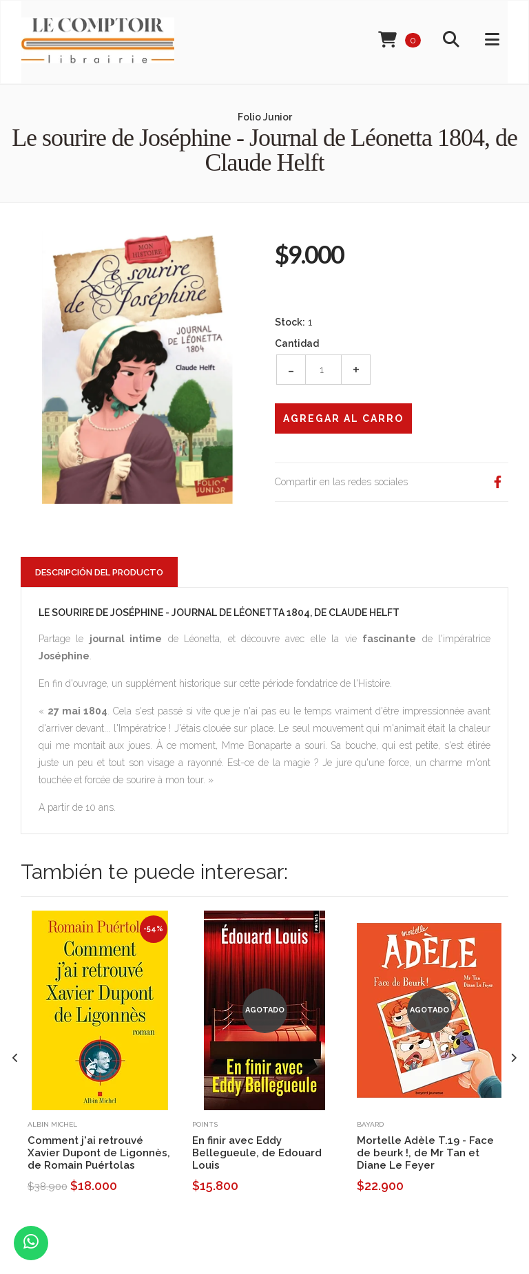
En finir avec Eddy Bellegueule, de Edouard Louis (257, 1152)
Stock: (290, 322)
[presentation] (15, 1058)
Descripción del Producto (99, 572)
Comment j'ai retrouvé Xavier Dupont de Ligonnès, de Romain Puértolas (99, 1152)
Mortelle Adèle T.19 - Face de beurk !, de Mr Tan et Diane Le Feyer (425, 1152)
